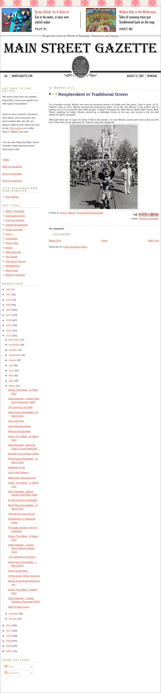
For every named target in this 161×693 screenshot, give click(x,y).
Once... (9, 234)
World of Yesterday (149, 218)
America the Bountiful (19, 431)
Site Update (11, 256)
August (12, 360)
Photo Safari (11, 243)
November (14, 344)
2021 (9, 294)
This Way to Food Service (21, 514)
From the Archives (14, 220)
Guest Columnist (14, 229)
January (13, 618)
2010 (9, 636)
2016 (9, 320)
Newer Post (55, 240)
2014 (9, 330)
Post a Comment (61, 234)
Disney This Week (14, 211)
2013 (9, 335)
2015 (9, 325)
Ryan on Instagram (12, 180)
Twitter (5, 159)
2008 (9, 646)
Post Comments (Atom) (75, 246)
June (11, 370)
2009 (9, 641)
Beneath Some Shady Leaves (23, 453)
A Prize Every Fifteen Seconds (24, 576)
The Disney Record (15, 261)
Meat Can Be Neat (17, 571)
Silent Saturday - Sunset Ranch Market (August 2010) (21, 548)
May (11, 375)
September (15, 355)
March (12, 386)
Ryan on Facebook (12, 173)
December (14, 339)
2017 (9, 315)
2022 (9, 289)
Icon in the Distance (18, 472)
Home (104, 240)
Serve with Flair (16, 421)
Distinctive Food (16, 467)
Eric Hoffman (12, 196)
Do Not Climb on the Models (22, 500)
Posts (9, 666)
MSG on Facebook (12, 166)
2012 (9, 625)
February (14, 613)
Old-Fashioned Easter (19, 426)
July (11, 365)
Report (8, 247)
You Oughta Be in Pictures (21, 557)
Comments (12, 673)
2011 (9, 630)
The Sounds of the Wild (20, 407)
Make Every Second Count (22, 477)
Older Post (153, 240)
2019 (9, 305)
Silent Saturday (13, 252)
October (13, 350)
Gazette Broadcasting (16, 225)
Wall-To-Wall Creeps (18, 607)
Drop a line (15, 128)
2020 (9, 299)
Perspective (11, 238)
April (11, 381)
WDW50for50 (12, 265)
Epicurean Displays (15, 215)
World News (11, 270)
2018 (9, 310)
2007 (9, 651)
